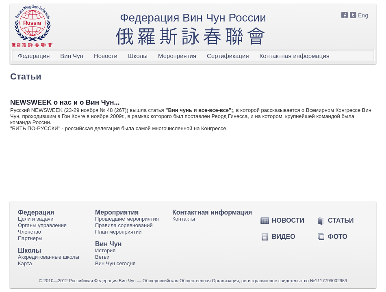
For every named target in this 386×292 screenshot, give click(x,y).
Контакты (183, 219)
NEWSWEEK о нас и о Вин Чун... (65, 102)
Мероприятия (177, 55)
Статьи (340, 220)
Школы (137, 55)
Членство (29, 232)
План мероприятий (118, 232)
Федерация (34, 55)
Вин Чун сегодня (115, 263)
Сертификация (228, 55)
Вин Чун (71, 55)
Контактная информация (295, 55)
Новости (105, 55)
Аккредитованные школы (48, 257)
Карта (25, 263)
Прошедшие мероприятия (127, 219)
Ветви (102, 257)
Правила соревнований (124, 225)
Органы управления (42, 225)
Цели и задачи (36, 219)
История (105, 250)
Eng (363, 15)
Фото (337, 236)
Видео (283, 236)
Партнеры (30, 238)
